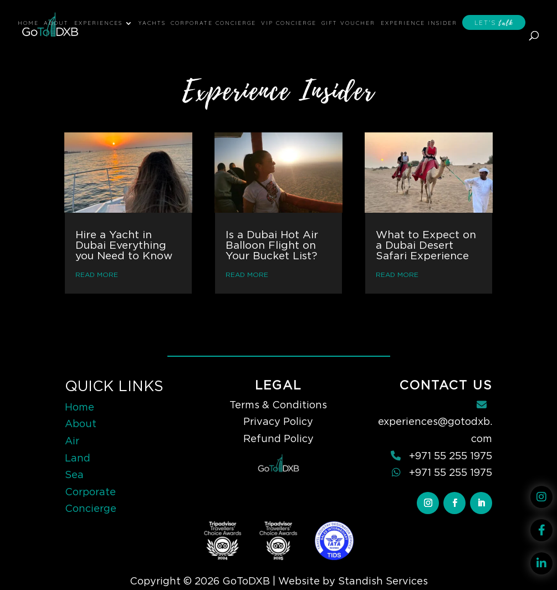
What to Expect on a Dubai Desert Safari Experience (426, 245)
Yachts (152, 23)
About (56, 23)
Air (72, 441)
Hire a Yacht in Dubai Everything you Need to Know (123, 245)
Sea (74, 474)
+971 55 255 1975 (450, 455)
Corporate (90, 491)
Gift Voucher (348, 23)
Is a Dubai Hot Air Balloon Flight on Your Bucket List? (272, 245)
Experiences (98, 23)
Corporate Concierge (213, 23)
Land (77, 458)
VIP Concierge (288, 23)
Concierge (90, 508)
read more (96, 274)
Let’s (493, 23)
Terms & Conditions (278, 405)
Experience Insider (419, 23)
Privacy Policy (278, 421)
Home (28, 23)
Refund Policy (278, 438)
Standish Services (383, 581)
